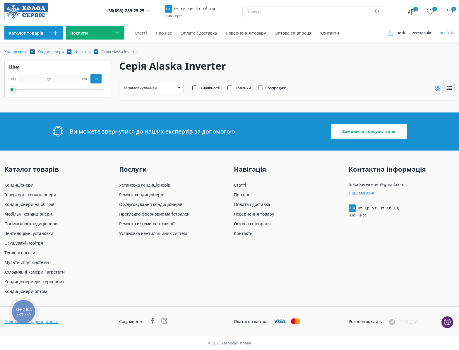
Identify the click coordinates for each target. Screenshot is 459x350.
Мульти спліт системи (26, 262)
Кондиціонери (50, 51)
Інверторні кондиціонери (30, 194)
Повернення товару (246, 32)
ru (442, 32)
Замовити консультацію (368, 131)
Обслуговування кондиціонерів (150, 204)
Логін (401, 33)
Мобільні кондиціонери (28, 214)
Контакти (329, 32)
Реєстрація (421, 33)
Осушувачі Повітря (23, 243)
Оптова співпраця (293, 32)
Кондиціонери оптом (25, 291)
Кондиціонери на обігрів (29, 204)
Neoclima (82, 51)
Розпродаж (275, 88)
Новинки (242, 88)
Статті (141, 32)
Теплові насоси (19, 252)
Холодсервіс (15, 51)
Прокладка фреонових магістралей (154, 214)
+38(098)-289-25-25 (125, 10)
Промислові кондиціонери (31, 223)
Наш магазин (362, 193)
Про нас (164, 32)
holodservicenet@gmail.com (376, 184)
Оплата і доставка (199, 32)
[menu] (33, 33)
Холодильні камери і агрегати (34, 272)
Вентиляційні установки (28, 233)
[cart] (449, 12)
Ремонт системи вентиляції (146, 223)
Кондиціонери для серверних (34, 281)
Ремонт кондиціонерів (141, 194)
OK (96, 78)
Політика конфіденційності (31, 321)
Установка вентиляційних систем (153, 233)
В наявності (209, 88)
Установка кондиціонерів (144, 185)
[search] (377, 11)
